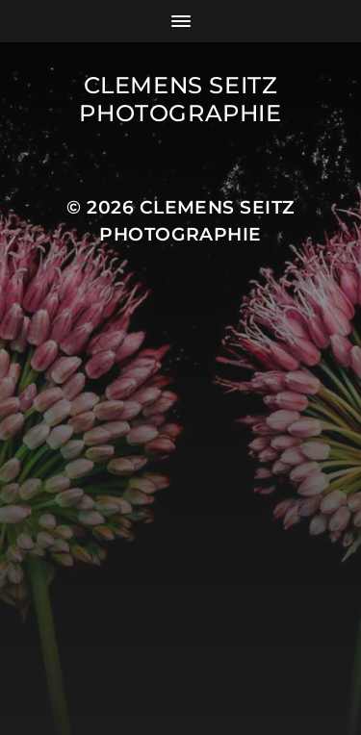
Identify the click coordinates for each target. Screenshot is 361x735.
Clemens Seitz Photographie (180, 99)
